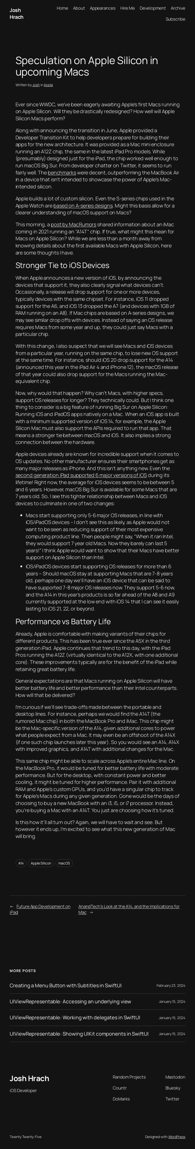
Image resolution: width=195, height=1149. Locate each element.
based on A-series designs (83, 205)
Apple (48, 84)
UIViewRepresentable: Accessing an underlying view (70, 1001)
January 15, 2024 (172, 1001)
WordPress (176, 1136)
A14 (21, 863)
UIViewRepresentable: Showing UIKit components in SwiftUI (79, 1034)
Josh (36, 84)
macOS (64, 863)
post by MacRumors (73, 224)
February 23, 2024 (171, 985)
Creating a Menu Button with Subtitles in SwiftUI (65, 985)
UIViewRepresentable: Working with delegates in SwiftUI (75, 1017)
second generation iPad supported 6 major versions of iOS (81, 475)
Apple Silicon (41, 863)
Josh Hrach (16, 14)
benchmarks (62, 172)
